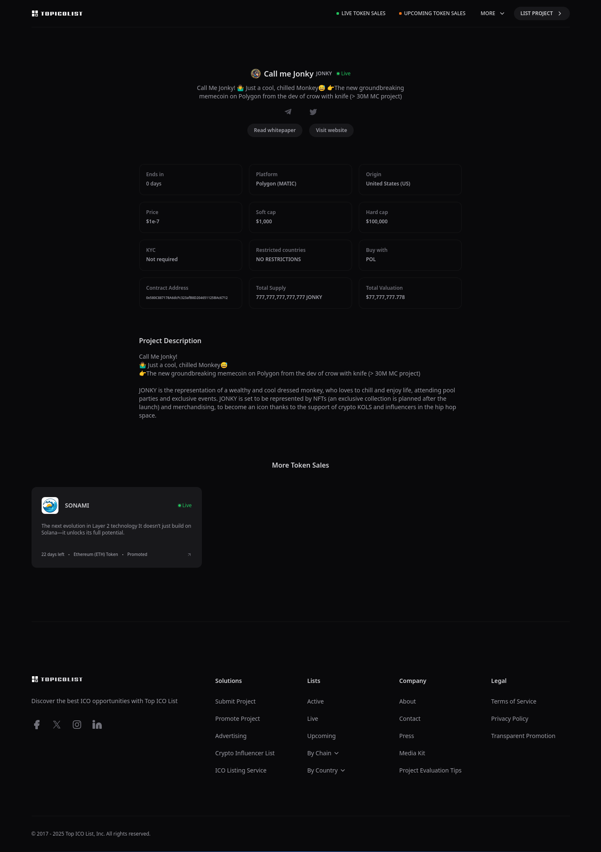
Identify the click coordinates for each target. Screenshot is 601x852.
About (407, 701)
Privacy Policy (509, 718)
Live (312, 718)
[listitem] (117, 527)
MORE (493, 13)
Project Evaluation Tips (430, 770)
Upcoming (321, 736)
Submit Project (235, 701)
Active (315, 701)
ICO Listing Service (241, 770)
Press (406, 736)
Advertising (231, 736)
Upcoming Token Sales (432, 13)
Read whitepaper (275, 130)
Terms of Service (514, 701)
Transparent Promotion (523, 736)
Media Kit (412, 753)
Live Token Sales (361, 13)
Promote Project (237, 718)
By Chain (323, 753)
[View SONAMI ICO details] (189, 554)
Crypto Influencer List (245, 753)
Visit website (331, 130)
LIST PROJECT (542, 13)
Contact (410, 718)
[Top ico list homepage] (57, 13)
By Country (326, 770)
